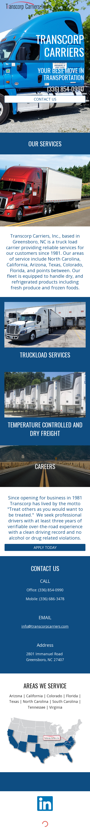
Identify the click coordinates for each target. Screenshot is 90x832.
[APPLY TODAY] (45, 547)
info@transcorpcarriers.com (45, 626)
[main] (45, 62)
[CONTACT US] (45, 99)
